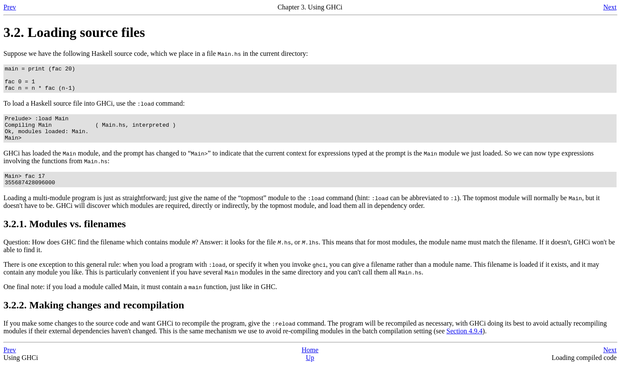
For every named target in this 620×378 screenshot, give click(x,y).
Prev (9, 7)
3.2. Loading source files (74, 32)
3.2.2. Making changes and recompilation (93, 317)
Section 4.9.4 (464, 344)
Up (310, 370)
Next (610, 7)
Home (309, 362)
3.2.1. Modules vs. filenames (64, 236)
